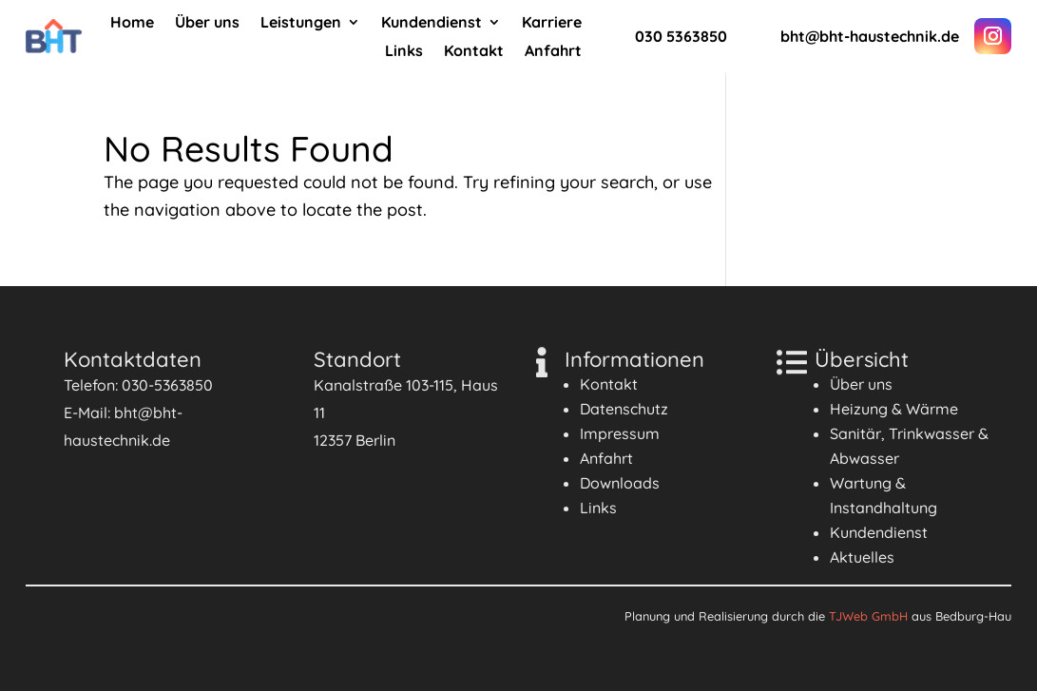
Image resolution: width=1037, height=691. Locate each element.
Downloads (620, 482)
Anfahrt (553, 52)
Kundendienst (431, 23)
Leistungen (300, 23)
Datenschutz (624, 408)
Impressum (620, 433)
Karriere (552, 23)
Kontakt (474, 52)
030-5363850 (167, 384)
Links (404, 52)
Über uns (207, 23)
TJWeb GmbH (868, 616)
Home (132, 23)
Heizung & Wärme (894, 408)
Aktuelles (862, 556)
